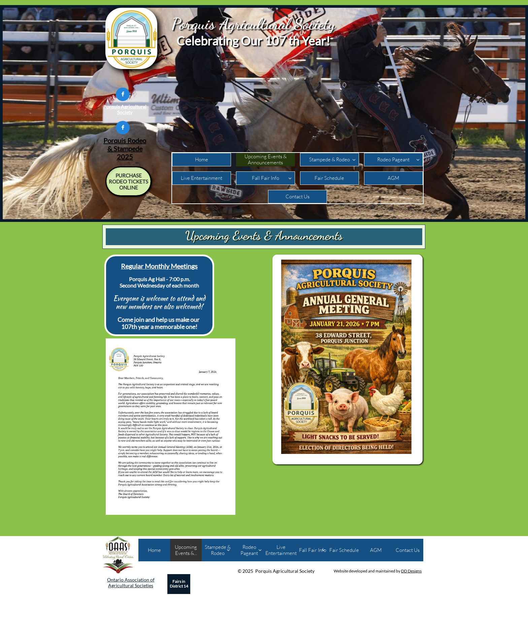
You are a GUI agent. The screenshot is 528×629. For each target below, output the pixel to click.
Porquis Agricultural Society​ (124, 109)
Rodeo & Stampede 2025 (126, 148)
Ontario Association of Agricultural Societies (131, 582)
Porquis (114, 140)
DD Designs (411, 570)
